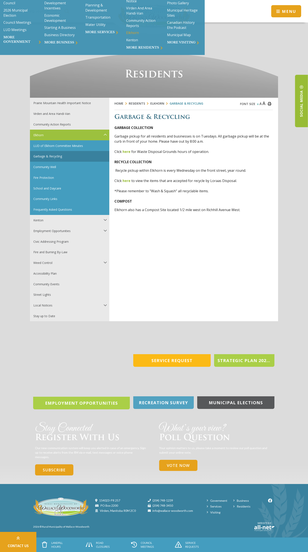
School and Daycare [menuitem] (47, 188)
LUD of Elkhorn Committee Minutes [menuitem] (58, 146)
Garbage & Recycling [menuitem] (47, 156)
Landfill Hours (52, 545)
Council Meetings (142, 545)
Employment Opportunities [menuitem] (52, 231)
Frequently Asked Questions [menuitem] (52, 209)
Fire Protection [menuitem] (43, 178)
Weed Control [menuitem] (42, 263)
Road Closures (98, 545)
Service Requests (187, 545)
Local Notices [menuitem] (42, 305)
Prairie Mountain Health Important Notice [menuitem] (62, 103)
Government (218, 500)
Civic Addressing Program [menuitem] (51, 242)
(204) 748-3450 (163, 505)
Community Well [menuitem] (44, 167)
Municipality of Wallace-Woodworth (154, 17)
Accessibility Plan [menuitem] (45, 273)
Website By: (264, 526)
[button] (105, 135)
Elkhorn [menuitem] (38, 135)
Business (243, 500)
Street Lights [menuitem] (42, 295)
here (126, 151)
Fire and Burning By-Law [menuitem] (50, 252)
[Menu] (286, 11)
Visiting (215, 512)
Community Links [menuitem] (45, 199)
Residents (137, 103)
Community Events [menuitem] (46, 284)
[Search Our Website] (39, 11)
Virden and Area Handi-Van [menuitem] (51, 114)
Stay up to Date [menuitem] (44, 316)
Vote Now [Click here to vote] (178, 465)
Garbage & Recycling (186, 103)
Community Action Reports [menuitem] (52, 124)
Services (216, 506)
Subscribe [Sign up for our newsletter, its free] (54, 469)
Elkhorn (157, 103)
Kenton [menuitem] (38, 220)
